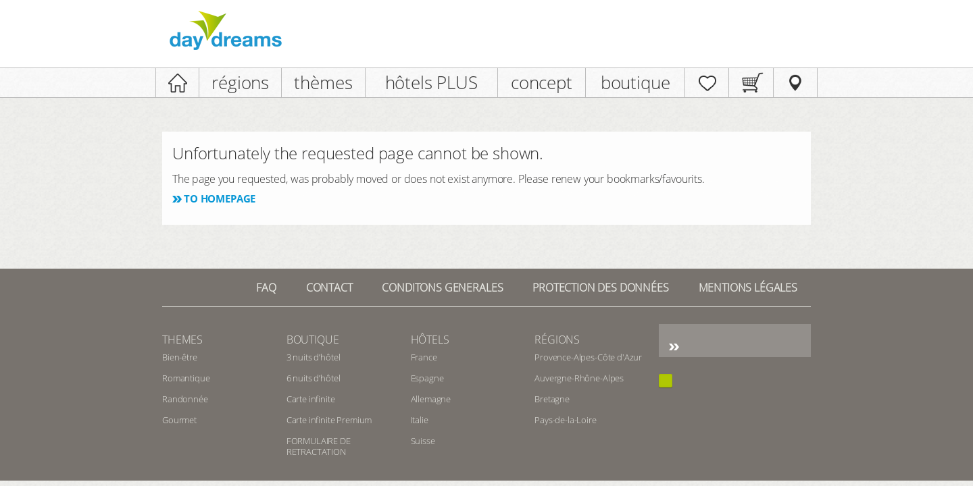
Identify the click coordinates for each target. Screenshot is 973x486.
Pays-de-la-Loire (565, 420)
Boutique (312, 339)
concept (541, 82)
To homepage (219, 198)
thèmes (323, 82)
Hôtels (430, 339)
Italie (419, 420)
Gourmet (179, 420)
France (424, 357)
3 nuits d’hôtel (313, 357)
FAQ (266, 287)
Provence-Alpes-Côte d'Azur (588, 357)
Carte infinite (310, 399)
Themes (182, 339)
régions (240, 82)
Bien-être (179, 357)
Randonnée (185, 399)
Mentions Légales (748, 287)
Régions (557, 339)
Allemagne (431, 399)
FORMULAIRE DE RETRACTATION (318, 446)
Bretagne (552, 399)
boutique (635, 82)
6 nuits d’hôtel (313, 378)
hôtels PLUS (431, 82)
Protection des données (600, 287)
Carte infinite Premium (329, 420)
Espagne (427, 378)
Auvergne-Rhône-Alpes (579, 378)
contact (329, 287)
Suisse (423, 441)
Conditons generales (442, 287)
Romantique (185, 378)
